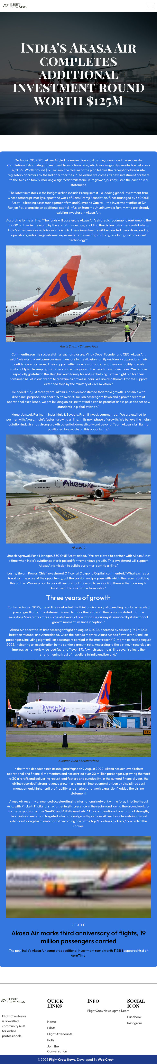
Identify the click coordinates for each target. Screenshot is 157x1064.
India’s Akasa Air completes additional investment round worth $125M (72, 950)
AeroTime (78, 955)
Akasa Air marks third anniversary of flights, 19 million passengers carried (78, 937)
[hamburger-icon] (150, 6)
